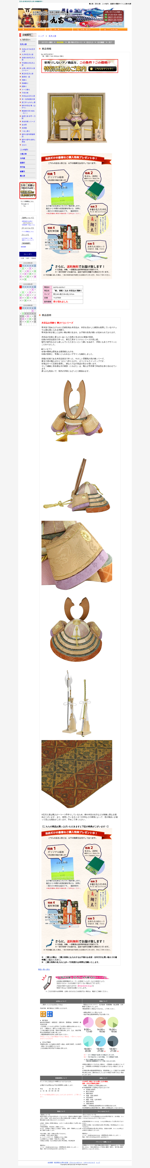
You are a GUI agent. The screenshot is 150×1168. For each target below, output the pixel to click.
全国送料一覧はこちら (28, 224)
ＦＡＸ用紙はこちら (28, 231)
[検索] (24, 204)
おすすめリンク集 (27, 238)
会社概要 (50, 1162)
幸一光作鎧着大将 (28, 99)
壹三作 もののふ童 (28, 102)
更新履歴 (23, 246)
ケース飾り (26, 90)
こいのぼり (24, 149)
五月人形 (23, 44)
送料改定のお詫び (27, 221)
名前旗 (24, 128)
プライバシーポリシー (75, 1162)
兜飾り (24, 80)
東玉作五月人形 (27, 74)
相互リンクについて (28, 240)
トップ (41, 36)
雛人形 (22, 176)
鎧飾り (24, 86)
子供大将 (25, 93)
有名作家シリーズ (28, 121)
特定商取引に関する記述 (61, 1162)
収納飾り (25, 83)
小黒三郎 (23, 154)
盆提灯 (22, 163)
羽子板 (22, 167)
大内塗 (22, 158)
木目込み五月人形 (28, 96)
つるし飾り (26, 131)
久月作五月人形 (27, 54)
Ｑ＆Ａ (24, 145)
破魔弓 (22, 171)
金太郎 (24, 125)
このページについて (89, 1162)
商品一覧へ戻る (44, 969)
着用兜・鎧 (26, 77)
